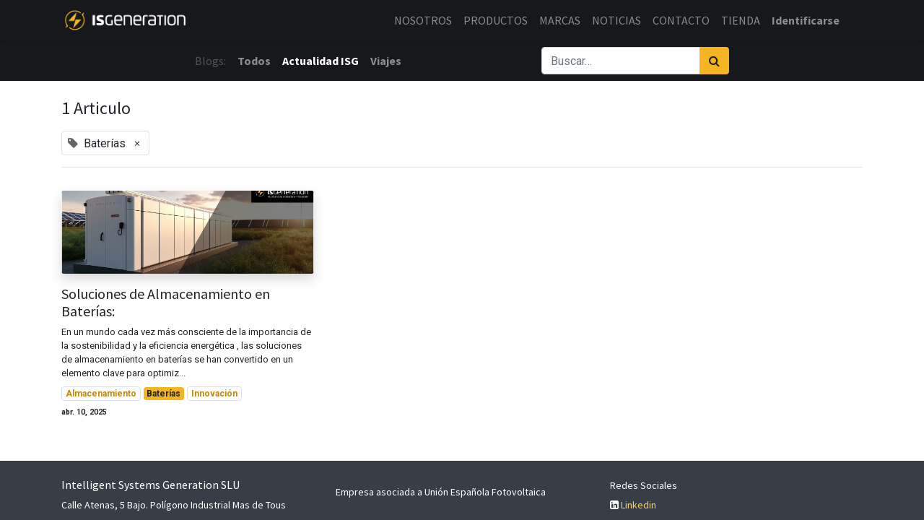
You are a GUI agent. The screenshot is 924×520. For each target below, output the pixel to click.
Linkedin (638, 504)
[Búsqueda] (714, 60)
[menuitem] (423, 20)
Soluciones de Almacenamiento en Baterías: (165, 302)
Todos (254, 60)
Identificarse (806, 20)
